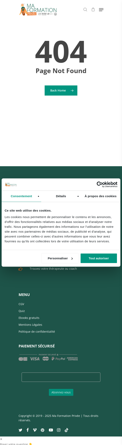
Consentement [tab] (21, 196)
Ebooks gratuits (29, 314)
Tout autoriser (99, 258)
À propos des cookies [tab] (101, 196)
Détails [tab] (61, 196)
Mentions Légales (30, 321)
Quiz (22, 307)
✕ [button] (1, 436)
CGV (21, 300)
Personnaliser (60, 258)
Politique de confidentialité (37, 328)
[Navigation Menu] (101, 9)
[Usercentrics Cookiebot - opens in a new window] (99, 184)
